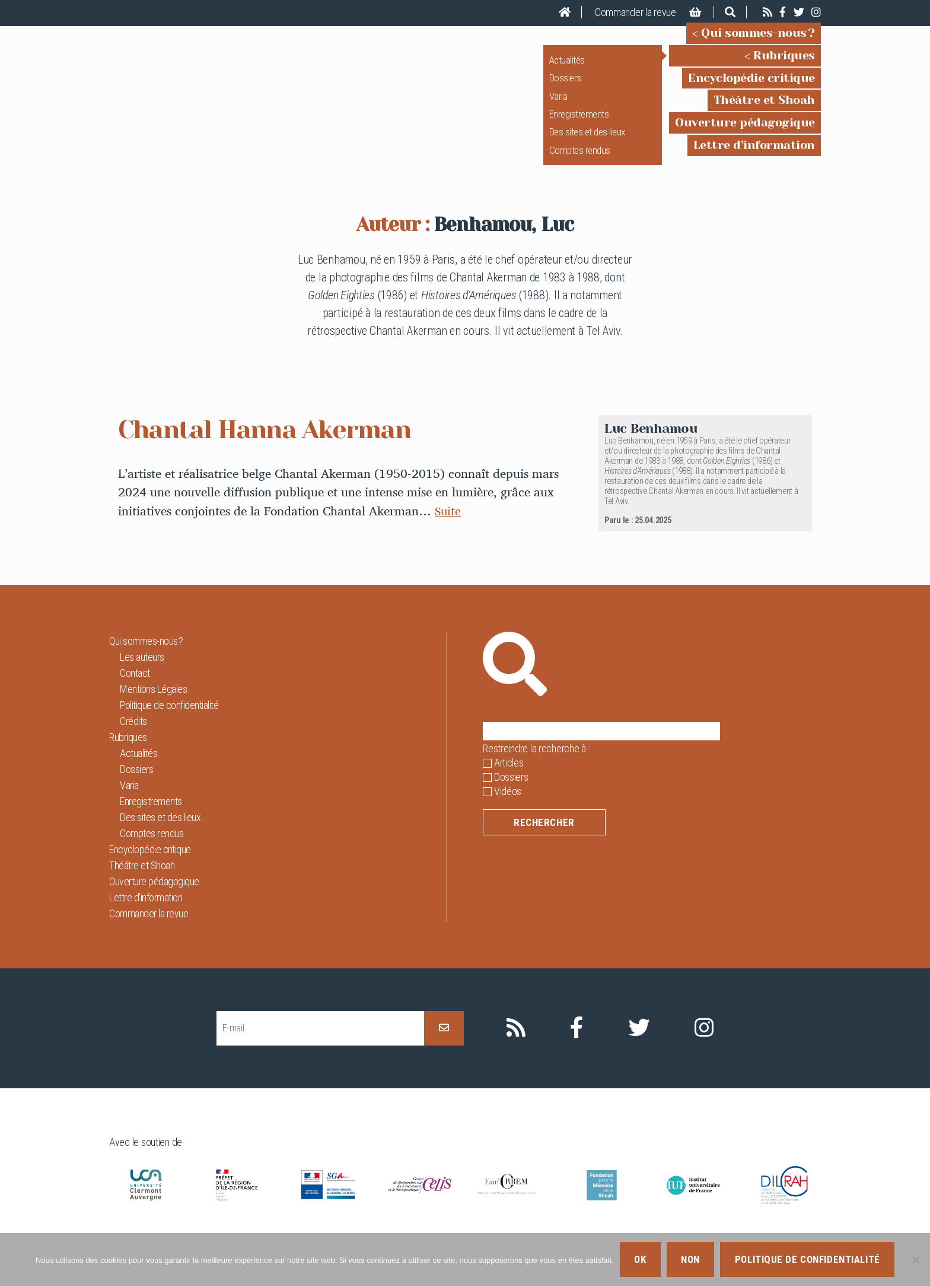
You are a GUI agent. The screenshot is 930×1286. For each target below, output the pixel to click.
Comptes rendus (579, 158)
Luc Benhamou (651, 445)
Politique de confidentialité (169, 721)
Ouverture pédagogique (745, 131)
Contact (135, 689)
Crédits (133, 737)
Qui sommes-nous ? (758, 41)
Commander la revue (635, 12)
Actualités (567, 68)
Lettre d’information (754, 153)
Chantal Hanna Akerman (280, 445)
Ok (640, 1259)
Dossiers (565, 86)
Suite (448, 527)
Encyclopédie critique (751, 86)
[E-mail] (320, 1044)
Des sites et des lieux (587, 140)
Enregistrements (579, 122)
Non (690, 1259)
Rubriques (784, 64)
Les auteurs (142, 673)
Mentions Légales (153, 705)
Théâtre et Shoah (764, 108)
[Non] (915, 1260)
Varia (558, 104)
